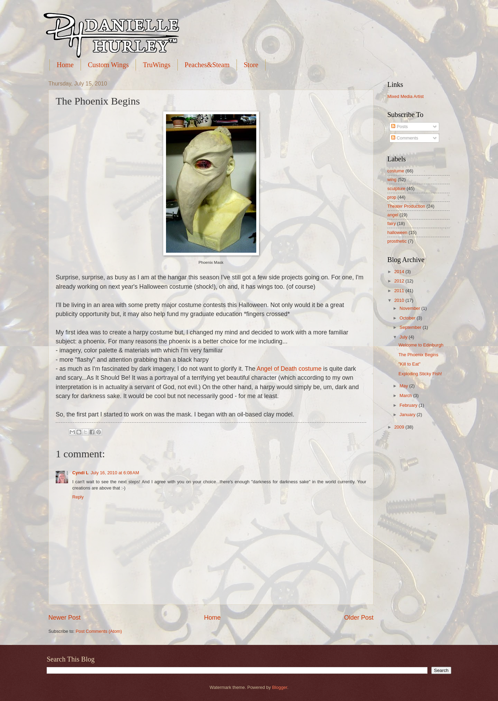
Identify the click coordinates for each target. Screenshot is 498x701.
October (407, 318)
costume (395, 170)
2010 (399, 300)
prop (391, 197)
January (407, 414)
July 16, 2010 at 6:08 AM (115, 472)
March (406, 395)
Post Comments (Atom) (99, 631)
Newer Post (64, 617)
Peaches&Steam (207, 65)
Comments (404, 138)
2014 (399, 271)
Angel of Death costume (289, 368)
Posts (399, 126)
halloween (397, 232)
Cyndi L (80, 472)
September (411, 327)
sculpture (396, 188)
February (408, 405)
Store (251, 65)
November (410, 308)
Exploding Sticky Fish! (420, 373)
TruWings (156, 65)
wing (391, 179)
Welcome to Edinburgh (420, 345)
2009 (399, 427)
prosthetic (397, 241)
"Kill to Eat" (409, 364)
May (404, 385)
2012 (399, 281)
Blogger (279, 687)
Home (65, 65)
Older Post (359, 617)
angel (392, 214)
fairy (391, 223)
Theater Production (406, 206)
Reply (78, 497)
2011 (399, 290)
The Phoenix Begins (418, 354)
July (403, 337)
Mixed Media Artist (405, 96)
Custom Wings (108, 65)
